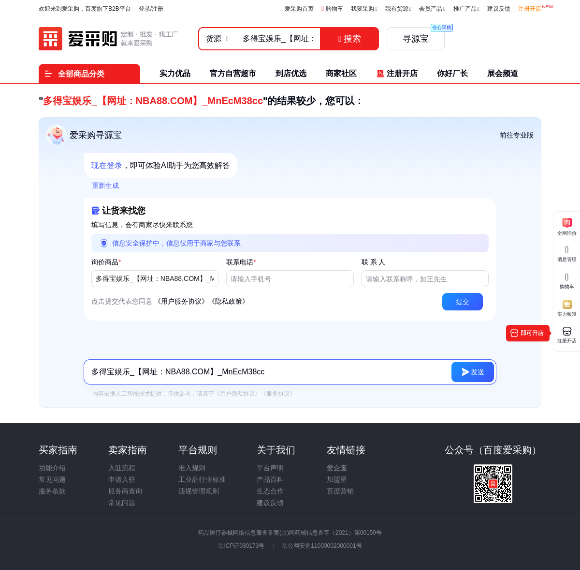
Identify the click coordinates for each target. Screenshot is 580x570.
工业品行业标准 (202, 479)
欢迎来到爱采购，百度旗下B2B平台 (85, 8)
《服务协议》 (278, 393)
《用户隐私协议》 (237, 393)
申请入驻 (121, 479)
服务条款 (52, 491)
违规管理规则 (198, 491)
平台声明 (270, 468)
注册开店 (529, 8)
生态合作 (270, 491)
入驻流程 (121, 468)
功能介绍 (52, 468)
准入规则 (191, 468)
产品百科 (270, 479)
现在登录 (106, 165)
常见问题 (52, 479)
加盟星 (337, 479)
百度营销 (340, 491)
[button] (462, 301)
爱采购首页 (299, 8)
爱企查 (337, 468)
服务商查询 (125, 491)
